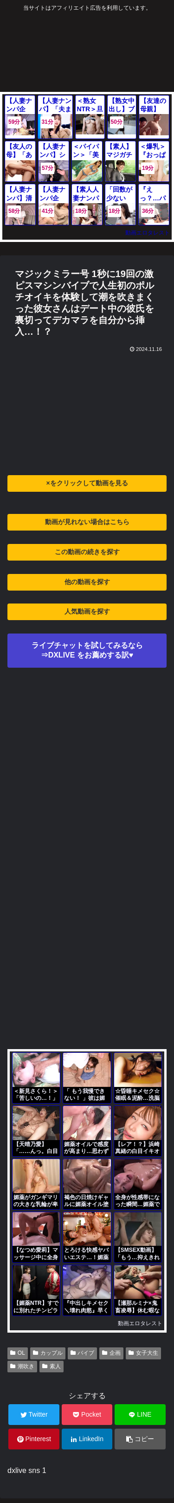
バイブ (83, 1353)
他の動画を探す (87, 582)
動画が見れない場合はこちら (87, 521)
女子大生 (143, 1353)
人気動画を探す (87, 611)
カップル (48, 1353)
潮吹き (22, 1366)
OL (17, 1353)
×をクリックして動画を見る (87, 483)
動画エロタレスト (147, 232)
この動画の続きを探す (87, 551)
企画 (111, 1353)
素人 (51, 1366)
